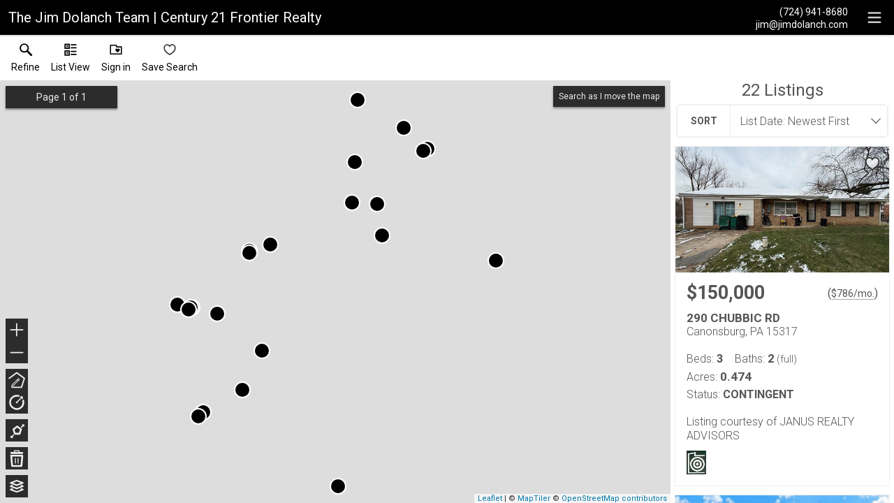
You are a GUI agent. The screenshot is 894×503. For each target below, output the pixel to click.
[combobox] (804, 120)
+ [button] (17, 331)
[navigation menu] (874, 17)
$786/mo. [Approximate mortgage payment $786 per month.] (852, 293)
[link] (25, 60)
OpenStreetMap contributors (614, 498)
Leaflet (490, 498)
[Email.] (802, 23)
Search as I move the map (609, 96)
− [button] (17, 352)
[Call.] (802, 11)
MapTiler (534, 498)
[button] (70, 60)
